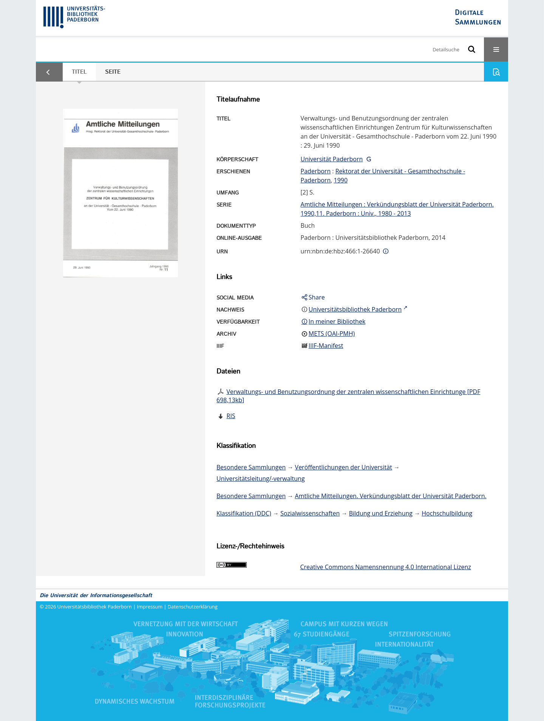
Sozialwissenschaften (310, 513)
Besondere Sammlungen (251, 467)
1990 (341, 180)
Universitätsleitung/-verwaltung (260, 478)
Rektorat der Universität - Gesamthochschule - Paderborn (383, 175)
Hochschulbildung (447, 513)
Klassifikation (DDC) (243, 513)
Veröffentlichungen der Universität (343, 467)
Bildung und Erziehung (381, 513)
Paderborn (316, 171)
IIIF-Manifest (326, 345)
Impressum (150, 606)
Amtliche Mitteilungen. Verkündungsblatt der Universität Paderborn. (391, 496)
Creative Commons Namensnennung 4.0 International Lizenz (385, 567)
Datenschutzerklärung (193, 606)
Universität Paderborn (332, 159)
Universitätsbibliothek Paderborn (94, 606)
